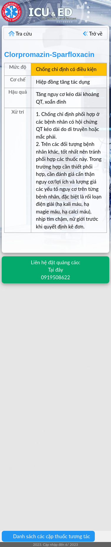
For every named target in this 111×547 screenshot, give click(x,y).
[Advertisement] (55, 345)
